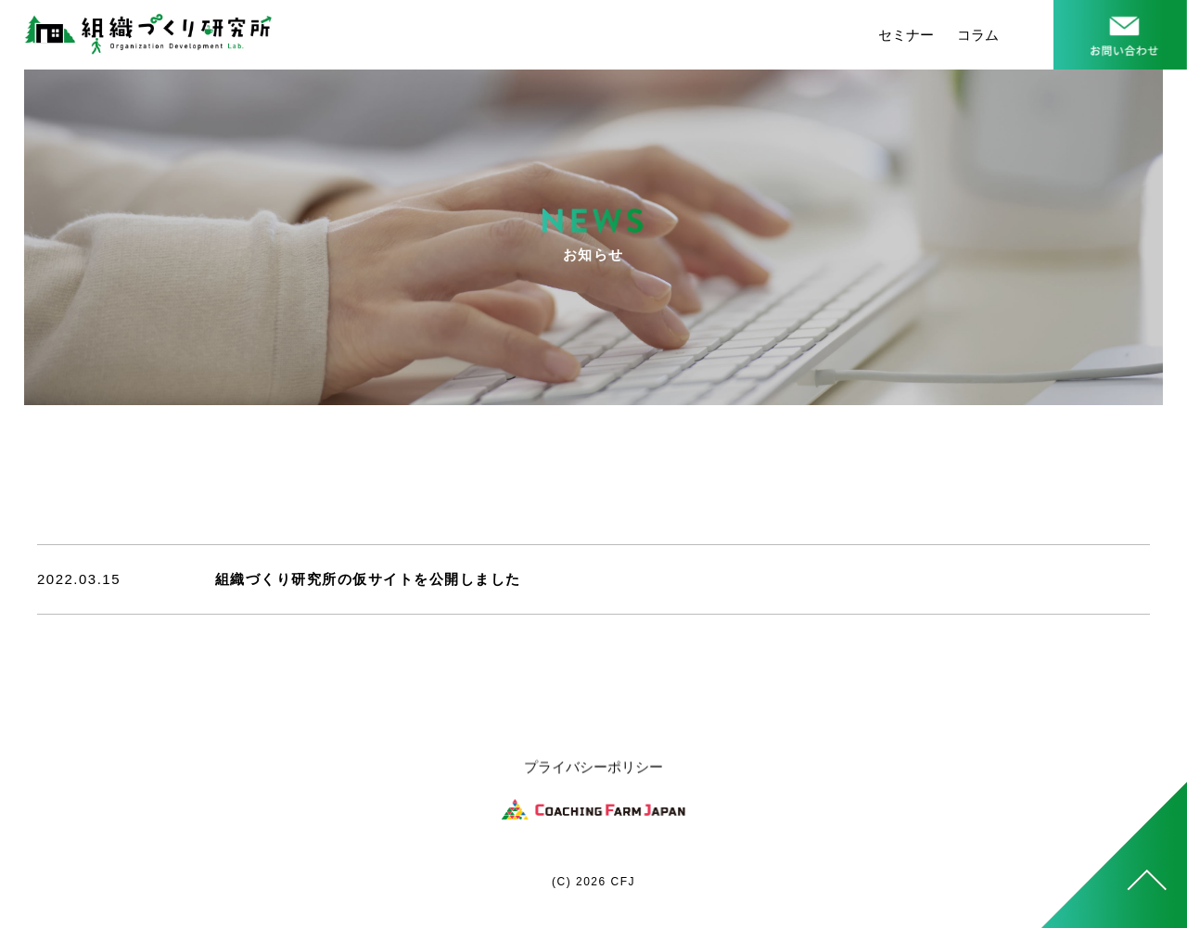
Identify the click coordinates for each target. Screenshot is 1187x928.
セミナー (906, 35)
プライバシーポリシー (593, 769)
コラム (978, 35)
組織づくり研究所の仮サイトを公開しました (368, 579)
